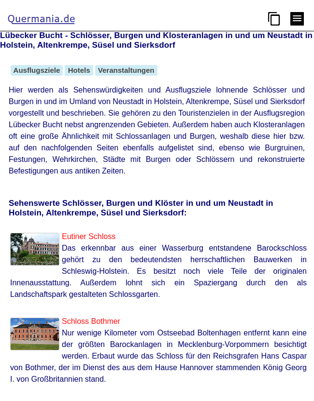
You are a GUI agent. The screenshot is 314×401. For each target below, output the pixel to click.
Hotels (79, 70)
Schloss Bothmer (91, 321)
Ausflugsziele (37, 70)
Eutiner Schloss (88, 236)
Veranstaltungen (126, 70)
